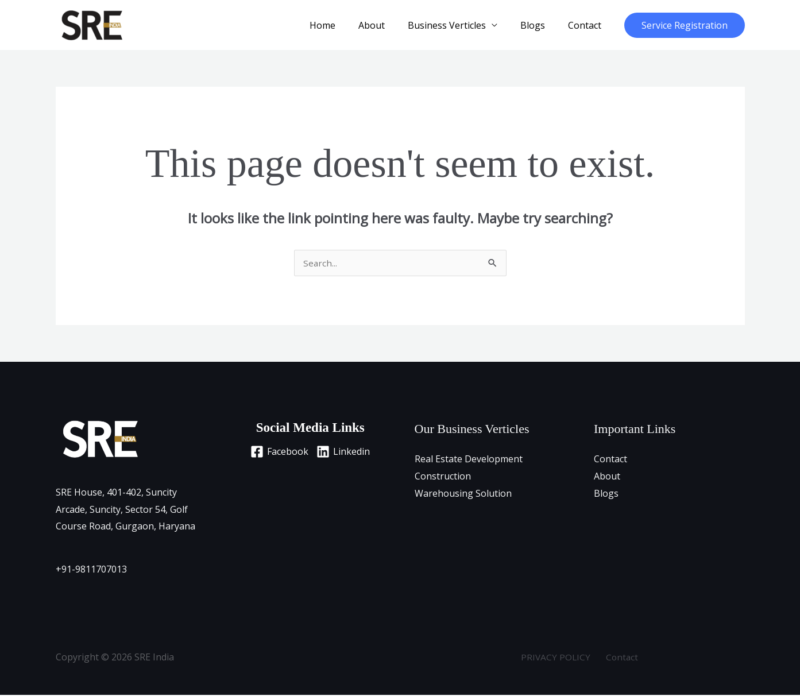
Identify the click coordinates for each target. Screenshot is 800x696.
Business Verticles (458, 25)
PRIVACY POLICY (558, 658)
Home (343, 25)
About (387, 25)
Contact (587, 25)
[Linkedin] (346, 452)
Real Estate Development (469, 460)
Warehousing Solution (463, 494)
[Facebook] (276, 452)
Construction (443, 477)
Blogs (539, 25)
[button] (684, 25)
